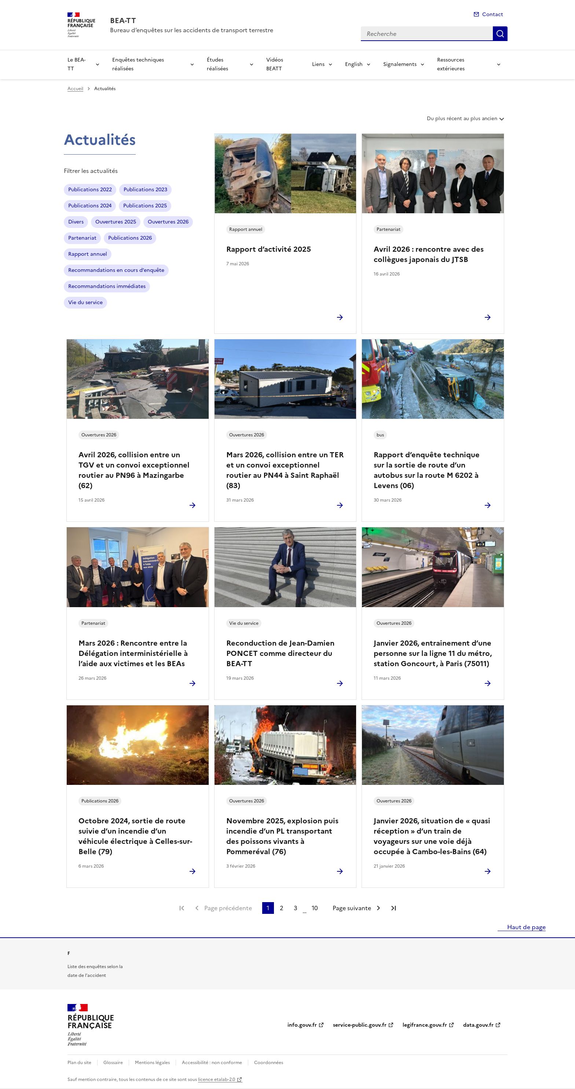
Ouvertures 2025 (115, 222)
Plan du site (79, 1062)
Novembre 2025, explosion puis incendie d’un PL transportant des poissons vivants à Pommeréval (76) (282, 836)
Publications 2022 (90, 189)
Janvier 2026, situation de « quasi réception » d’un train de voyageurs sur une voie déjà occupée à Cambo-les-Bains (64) (432, 836)
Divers (76, 222)
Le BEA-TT (76, 64)
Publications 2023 (145, 189)
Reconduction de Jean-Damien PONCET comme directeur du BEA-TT (280, 653)
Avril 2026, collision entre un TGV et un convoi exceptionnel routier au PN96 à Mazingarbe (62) (134, 470)
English (354, 64)
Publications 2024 (89, 206)
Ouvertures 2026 (168, 222)
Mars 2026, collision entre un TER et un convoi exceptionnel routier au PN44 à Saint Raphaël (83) (285, 470)
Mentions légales (152, 1062)
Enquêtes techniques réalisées (138, 64)
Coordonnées (268, 1062)
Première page (182, 908)
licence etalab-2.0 (216, 1079)
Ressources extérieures (451, 64)
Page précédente (228, 908)
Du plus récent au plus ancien (466, 121)
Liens (318, 64)
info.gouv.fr (302, 1025)
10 (315, 908)
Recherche (500, 33)
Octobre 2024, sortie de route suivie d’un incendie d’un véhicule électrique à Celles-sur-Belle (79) (135, 836)
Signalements (400, 64)
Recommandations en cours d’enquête (116, 270)
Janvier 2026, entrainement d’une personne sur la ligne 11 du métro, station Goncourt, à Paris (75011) (433, 653)
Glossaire (113, 1062)
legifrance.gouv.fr (425, 1025)
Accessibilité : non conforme (212, 1062)
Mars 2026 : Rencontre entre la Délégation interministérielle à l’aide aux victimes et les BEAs (133, 653)
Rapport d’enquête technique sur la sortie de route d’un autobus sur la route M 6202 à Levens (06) (427, 470)
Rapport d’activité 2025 (268, 249)
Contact (492, 14)
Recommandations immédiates (107, 286)
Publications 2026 (130, 238)
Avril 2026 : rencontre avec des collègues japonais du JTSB (429, 254)
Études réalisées (217, 64)
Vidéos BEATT (274, 64)
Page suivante (352, 908)
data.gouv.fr (478, 1025)
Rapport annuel (87, 254)
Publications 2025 (145, 206)
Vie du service (85, 302)
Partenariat (82, 238)
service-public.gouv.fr (360, 1025)
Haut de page (526, 927)
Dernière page (393, 908)
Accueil (75, 88)
